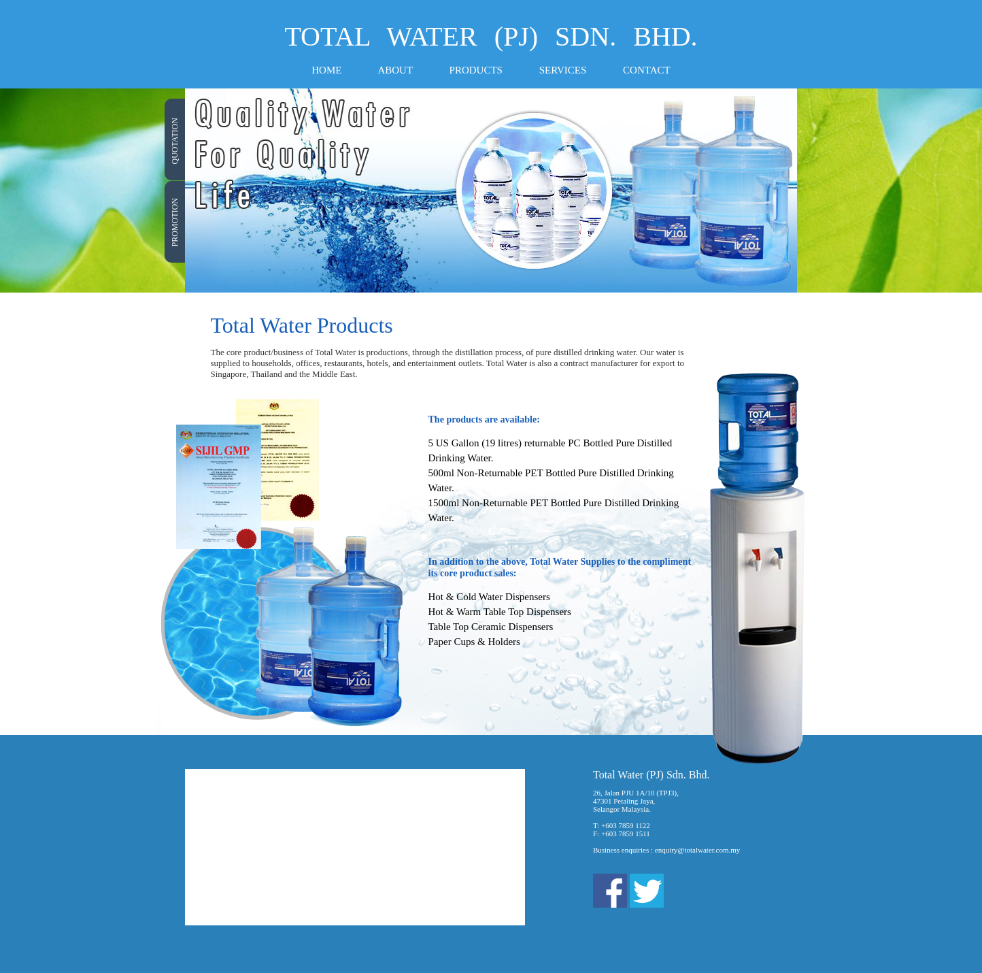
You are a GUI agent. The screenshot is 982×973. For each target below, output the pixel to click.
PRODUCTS (476, 70)
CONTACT (647, 70)
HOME (326, 70)
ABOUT (394, 70)
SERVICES (563, 70)
